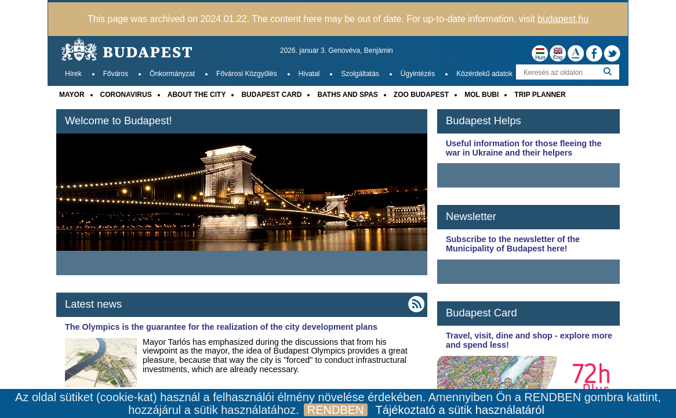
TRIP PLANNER (539, 95)
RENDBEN (335, 409)
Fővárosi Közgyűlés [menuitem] (246, 74)
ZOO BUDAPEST (421, 95)
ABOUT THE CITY (197, 95)
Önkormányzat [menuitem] (172, 74)
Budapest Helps (483, 120)
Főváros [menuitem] (115, 74)
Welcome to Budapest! (118, 120)
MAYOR (72, 95)
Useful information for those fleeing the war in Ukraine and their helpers (524, 148)
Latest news (93, 304)
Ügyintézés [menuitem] (418, 74)
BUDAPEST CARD (271, 95)
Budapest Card (481, 313)
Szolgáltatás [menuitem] (360, 74)
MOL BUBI (481, 95)
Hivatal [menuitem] (309, 74)
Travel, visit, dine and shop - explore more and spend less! (529, 340)
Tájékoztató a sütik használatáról (460, 409)
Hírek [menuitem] (73, 74)
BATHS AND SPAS (347, 95)
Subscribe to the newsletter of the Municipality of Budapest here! (513, 244)
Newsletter (471, 216)
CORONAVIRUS (126, 95)
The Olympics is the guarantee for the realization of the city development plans (221, 326)
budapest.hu (562, 19)
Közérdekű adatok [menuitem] (484, 74)
